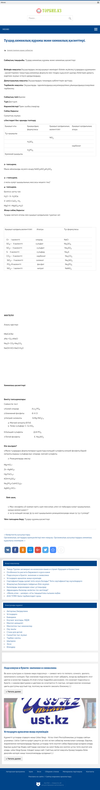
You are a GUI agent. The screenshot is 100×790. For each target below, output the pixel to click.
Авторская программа (15, 772)
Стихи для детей (14, 632)
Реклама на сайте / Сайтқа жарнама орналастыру (50, 777)
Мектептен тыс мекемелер (19, 626)
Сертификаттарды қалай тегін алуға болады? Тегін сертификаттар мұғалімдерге (44, 581)
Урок (31, 772)
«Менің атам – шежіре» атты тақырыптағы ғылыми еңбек (33, 593)
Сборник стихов (52, 772)
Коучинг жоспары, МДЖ (18, 620)
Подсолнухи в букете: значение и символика (28, 575)
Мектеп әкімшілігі (15, 623)
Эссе (9, 644)
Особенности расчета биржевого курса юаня (28, 572)
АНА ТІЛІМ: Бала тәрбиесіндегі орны (24, 596)
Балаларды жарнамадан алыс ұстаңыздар (26, 587)
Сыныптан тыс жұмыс (17, 635)
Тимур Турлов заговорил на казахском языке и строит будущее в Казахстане (43, 569)
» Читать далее (13, 691)
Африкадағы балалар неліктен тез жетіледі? (27, 590)
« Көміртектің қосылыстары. (17, 535)
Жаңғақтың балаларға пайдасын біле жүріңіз (28, 584)
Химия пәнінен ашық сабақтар (20, 50)
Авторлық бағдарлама (17, 611)
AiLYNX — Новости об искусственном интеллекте (53, 784)
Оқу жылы (11, 629)
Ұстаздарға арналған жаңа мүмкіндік (24, 578)
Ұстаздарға (12, 614)
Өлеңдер (11, 647)
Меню (3, 2)
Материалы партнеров (72, 772)
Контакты (90, 772)
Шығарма (11, 641)
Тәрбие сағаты (14, 638)
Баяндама (11, 617)
